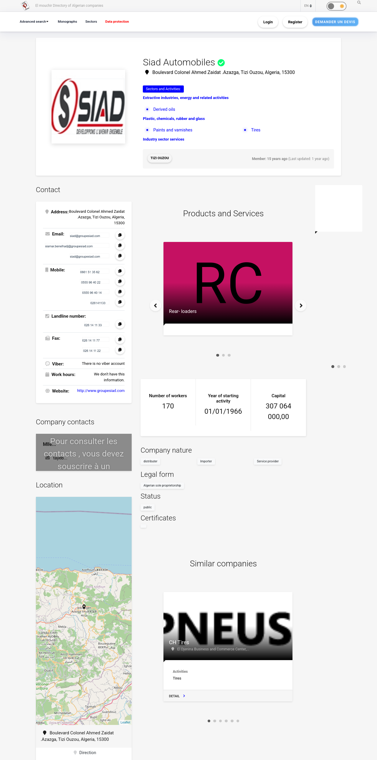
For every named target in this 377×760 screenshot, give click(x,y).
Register (295, 21)
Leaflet (125, 721)
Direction (85, 752)
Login (268, 21)
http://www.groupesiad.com (101, 390)
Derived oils (164, 109)
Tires (256, 130)
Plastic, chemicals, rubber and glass (174, 118)
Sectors (94, 21)
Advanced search (34, 21)
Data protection (122, 21)
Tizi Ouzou (160, 158)
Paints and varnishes (173, 130)
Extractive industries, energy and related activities (186, 97)
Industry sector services (163, 139)
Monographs (69, 21)
